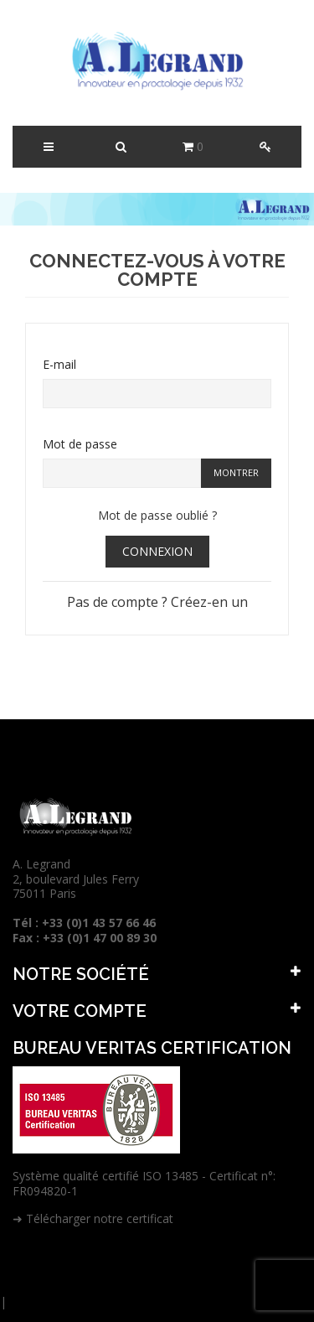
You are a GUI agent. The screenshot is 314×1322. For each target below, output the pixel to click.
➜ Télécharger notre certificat (93, 1218)
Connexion (157, 551)
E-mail (59, 364)
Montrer (236, 472)
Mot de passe (80, 444)
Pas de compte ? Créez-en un (157, 602)
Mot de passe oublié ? (157, 515)
